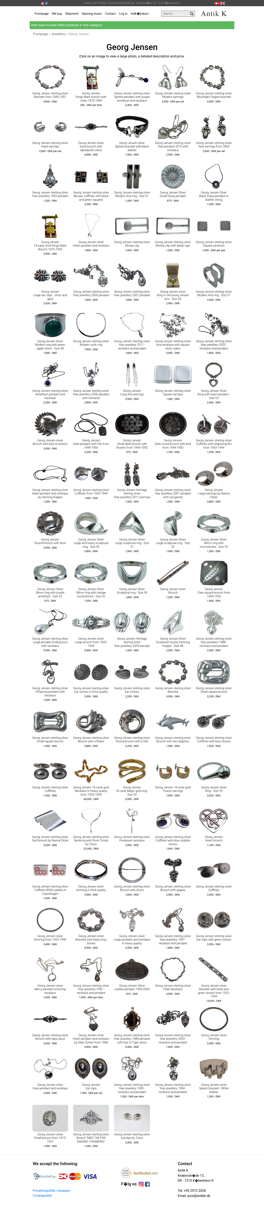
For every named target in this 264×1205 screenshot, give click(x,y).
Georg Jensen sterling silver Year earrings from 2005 (214, 144)
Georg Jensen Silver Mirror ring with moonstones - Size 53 (214, 543)
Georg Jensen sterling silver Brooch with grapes (173, 888)
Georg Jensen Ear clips (91, 1086)
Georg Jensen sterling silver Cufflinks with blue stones (214, 739)
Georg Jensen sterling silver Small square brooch (214, 690)
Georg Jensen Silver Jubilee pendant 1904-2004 (132, 987)
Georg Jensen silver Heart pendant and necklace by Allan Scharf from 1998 (91, 1039)
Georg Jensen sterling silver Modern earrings (173, 95)
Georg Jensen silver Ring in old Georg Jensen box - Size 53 (173, 295)
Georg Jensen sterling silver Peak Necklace (173, 987)
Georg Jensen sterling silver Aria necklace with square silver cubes (173, 345)
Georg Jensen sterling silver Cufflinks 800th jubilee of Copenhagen (50, 890)
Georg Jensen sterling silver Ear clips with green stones (214, 937)
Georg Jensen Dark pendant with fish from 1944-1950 (91, 444)
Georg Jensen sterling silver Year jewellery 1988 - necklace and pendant (214, 642)
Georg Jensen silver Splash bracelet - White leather (214, 1088)
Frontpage (42, 13)
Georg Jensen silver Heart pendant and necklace (91, 243)
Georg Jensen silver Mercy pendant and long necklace (50, 989)
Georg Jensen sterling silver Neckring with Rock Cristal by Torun (91, 840)
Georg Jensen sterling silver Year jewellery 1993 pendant (50, 194)
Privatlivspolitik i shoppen (51, 1191)
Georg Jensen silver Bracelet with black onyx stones (91, 939)
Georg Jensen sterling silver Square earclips (173, 392)
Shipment (71, 13)
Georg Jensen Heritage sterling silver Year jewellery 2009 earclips (132, 642)
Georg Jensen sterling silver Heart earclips (50, 144)
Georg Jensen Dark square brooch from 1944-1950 (214, 592)
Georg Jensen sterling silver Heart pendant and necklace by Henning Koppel (50, 493)
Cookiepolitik (42, 1196)
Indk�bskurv (140, 13)
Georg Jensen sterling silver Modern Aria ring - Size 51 (132, 194)
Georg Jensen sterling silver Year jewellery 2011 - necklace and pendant (132, 345)
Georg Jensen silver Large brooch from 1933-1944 (91, 642)
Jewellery (58, 34)
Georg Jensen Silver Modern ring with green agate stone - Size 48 (50, 345)
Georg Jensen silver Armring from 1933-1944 (50, 937)
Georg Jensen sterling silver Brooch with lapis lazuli (50, 1037)
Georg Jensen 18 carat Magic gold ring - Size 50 (132, 791)
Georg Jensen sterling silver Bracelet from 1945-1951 (50, 95)
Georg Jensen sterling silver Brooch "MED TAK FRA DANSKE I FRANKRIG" (91, 1138)
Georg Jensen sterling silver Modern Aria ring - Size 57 (214, 293)
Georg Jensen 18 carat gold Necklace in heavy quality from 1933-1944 (91, 791)
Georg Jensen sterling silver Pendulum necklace (132, 838)
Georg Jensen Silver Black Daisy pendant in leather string (214, 196)
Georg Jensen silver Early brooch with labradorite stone (91, 146)
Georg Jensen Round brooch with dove (50, 541)
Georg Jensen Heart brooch (214, 838)
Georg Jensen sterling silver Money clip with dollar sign (173, 243)
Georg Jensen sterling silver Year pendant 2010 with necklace (173, 146)
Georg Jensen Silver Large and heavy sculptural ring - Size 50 (91, 543)
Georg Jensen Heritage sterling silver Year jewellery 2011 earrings (132, 493)
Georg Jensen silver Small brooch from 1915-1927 (50, 1138)
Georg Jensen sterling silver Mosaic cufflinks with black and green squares (91, 196)
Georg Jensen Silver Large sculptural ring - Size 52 (173, 543)
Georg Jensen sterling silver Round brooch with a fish (132, 739)
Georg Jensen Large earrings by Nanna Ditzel (214, 493)
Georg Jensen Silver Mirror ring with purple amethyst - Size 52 (50, 592)
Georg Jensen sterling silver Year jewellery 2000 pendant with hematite (91, 394)
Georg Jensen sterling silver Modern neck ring (91, 343)
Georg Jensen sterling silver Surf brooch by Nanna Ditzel (50, 838)
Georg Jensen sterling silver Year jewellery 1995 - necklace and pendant (132, 1088)
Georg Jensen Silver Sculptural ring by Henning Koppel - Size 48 (173, 642)
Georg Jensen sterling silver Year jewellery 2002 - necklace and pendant (214, 345)
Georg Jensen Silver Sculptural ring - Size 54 (132, 590)
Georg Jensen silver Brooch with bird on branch (50, 442)
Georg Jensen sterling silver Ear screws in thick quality (91, 690)
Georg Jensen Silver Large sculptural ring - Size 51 (132, 543)
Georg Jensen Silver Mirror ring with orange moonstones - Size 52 (91, 592)
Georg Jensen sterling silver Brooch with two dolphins (173, 739)
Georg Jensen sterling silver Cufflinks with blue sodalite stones (173, 840)
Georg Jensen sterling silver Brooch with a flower (91, 739)
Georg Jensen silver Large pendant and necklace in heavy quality (132, 939)
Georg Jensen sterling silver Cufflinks (50, 789)
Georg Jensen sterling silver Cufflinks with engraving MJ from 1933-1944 (214, 444)
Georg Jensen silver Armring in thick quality (91, 888)
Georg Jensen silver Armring (214, 1037)
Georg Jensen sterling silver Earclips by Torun (132, 1136)
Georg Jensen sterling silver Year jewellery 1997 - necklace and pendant (173, 939)
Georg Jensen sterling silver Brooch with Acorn (132, 888)
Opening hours (92, 13)
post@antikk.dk (198, 1196)
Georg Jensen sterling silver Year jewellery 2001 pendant (132, 293)
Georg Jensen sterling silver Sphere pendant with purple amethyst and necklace (132, 97)
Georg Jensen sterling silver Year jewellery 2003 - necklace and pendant (173, 1039)
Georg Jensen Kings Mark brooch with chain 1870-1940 (91, 97)
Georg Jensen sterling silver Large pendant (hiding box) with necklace (50, 642)
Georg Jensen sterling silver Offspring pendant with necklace (50, 692)
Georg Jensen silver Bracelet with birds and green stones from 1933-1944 (214, 991)
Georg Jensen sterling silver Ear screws (132, 690)
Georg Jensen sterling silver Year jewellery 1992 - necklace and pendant (91, 989)
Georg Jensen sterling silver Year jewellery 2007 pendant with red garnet (173, 493)
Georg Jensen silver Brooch (173, 590)
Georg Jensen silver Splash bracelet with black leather (132, 146)
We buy (57, 13)
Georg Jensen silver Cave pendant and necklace (50, 1086)
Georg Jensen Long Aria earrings (132, 392)
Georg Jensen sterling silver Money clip (132, 243)
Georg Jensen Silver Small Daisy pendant (173, 194)
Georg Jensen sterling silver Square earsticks (214, 243)
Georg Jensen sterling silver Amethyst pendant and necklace (50, 394)
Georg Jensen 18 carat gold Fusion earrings (173, 789)
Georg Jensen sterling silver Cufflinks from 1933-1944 (91, 491)
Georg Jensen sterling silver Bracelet (173, 690)
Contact (110, 13)
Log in (123, 13)
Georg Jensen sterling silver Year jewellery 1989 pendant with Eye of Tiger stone (132, 1039)
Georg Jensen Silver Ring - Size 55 (214, 789)
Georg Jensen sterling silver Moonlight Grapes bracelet (214, 95)
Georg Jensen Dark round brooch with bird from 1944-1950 (173, 444)
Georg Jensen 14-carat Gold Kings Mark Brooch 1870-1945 (50, 245)
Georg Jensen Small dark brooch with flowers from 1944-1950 (132, 444)
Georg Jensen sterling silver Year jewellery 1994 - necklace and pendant (173, 1088)
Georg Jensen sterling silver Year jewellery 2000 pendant (91, 293)
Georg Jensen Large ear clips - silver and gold (50, 295)
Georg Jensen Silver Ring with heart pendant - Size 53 (214, 394)
